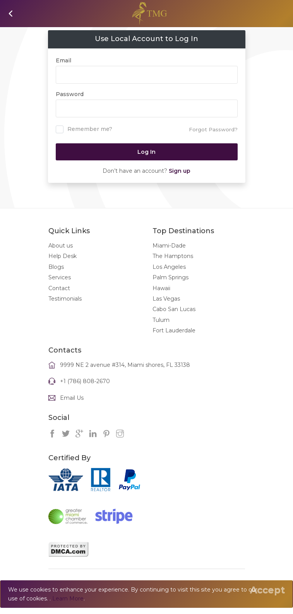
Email (63, 60)
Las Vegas (166, 298)
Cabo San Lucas (173, 309)
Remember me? (84, 129)
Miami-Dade (169, 245)
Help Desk (62, 256)
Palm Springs (170, 277)
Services (59, 277)
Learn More (68, 598)
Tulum (161, 319)
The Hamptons (172, 256)
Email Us (72, 397)
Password (70, 94)
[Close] (267, 590)
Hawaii (161, 288)
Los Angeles (169, 266)
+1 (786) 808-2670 (85, 381)
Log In (146, 151)
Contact (59, 288)
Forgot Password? (213, 129)
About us (60, 245)
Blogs (56, 266)
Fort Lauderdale (173, 330)
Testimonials (65, 298)
